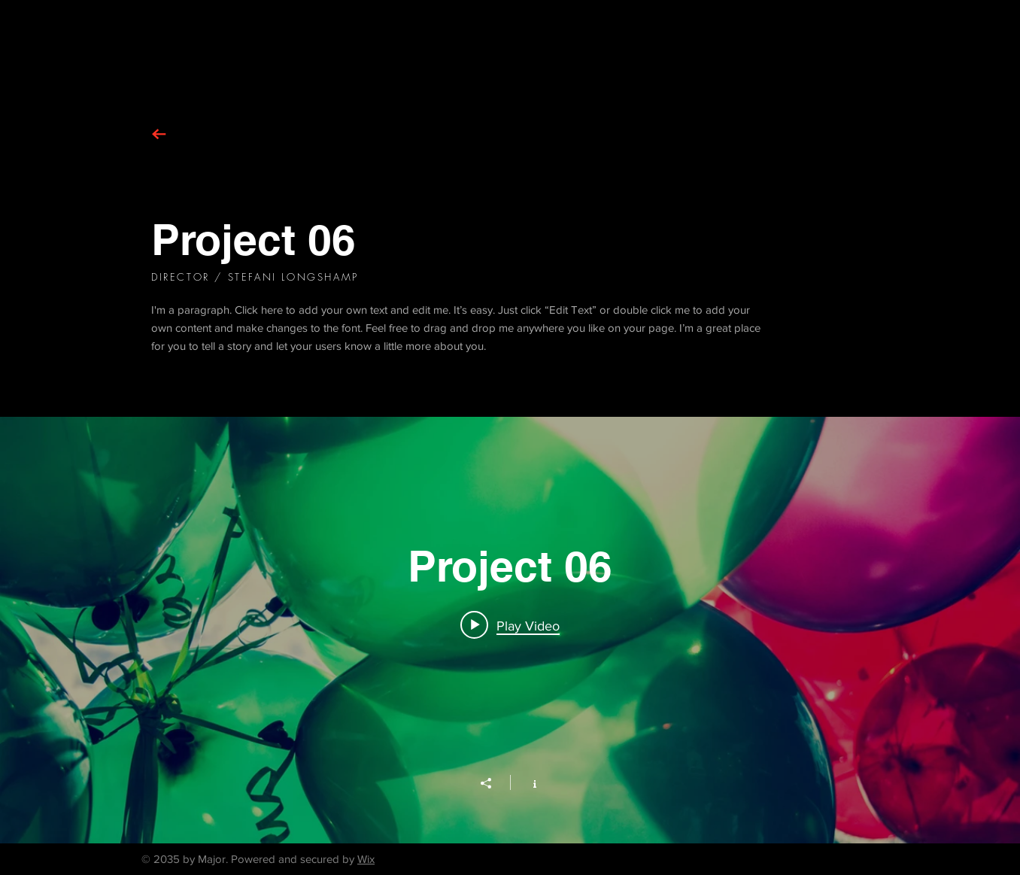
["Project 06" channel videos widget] (510, 630)
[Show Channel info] (527, 782)
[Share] (493, 783)
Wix (366, 858)
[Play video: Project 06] (510, 625)
